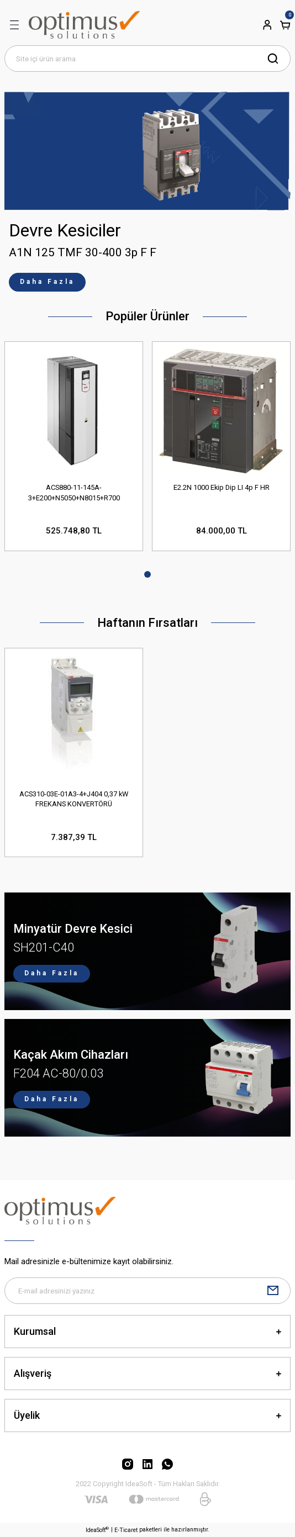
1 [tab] (147, 574)
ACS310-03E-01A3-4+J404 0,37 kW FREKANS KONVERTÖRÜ (73, 799)
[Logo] (84, 25)
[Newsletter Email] (147, 1290)
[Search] (147, 58)
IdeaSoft (97, 1529)
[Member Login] (267, 25)
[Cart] (285, 25)
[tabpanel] (147, 192)
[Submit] (273, 1290)
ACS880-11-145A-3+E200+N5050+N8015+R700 (74, 492)
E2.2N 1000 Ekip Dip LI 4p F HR (221, 487)
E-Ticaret (126, 1530)
